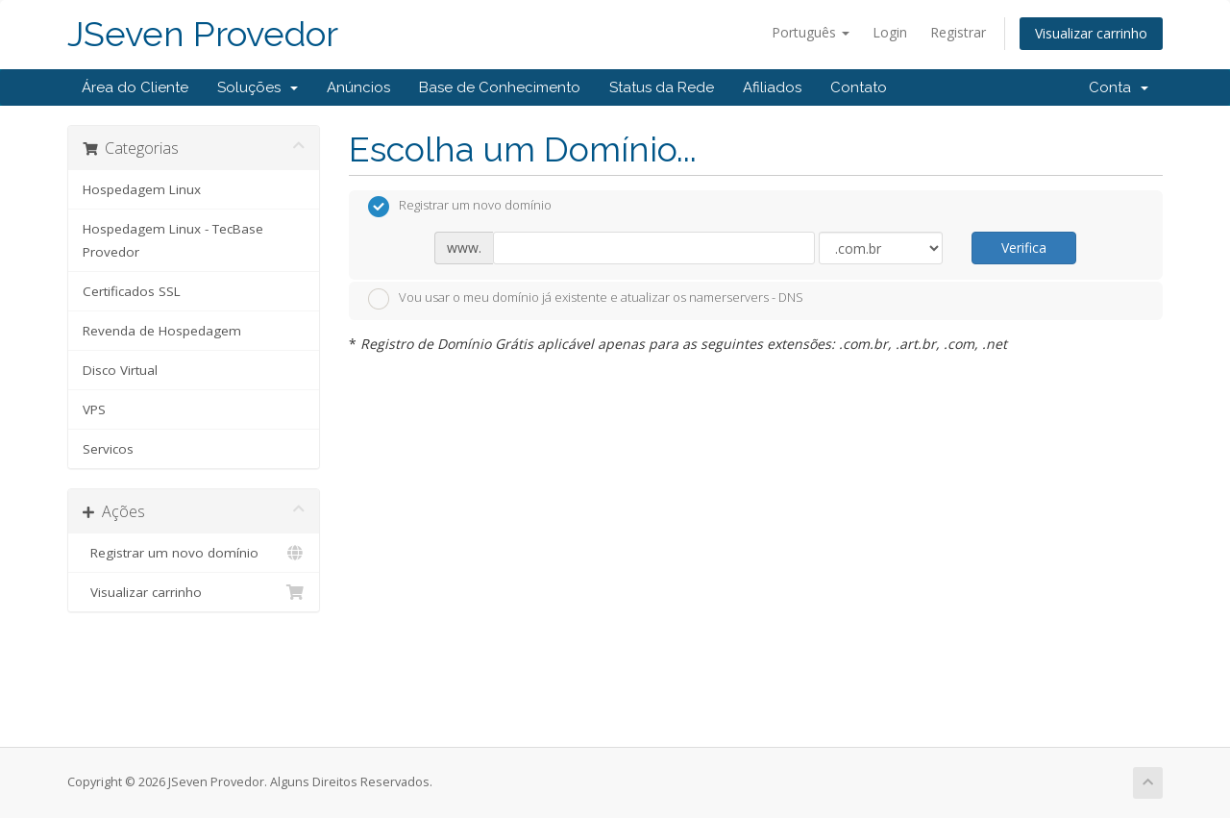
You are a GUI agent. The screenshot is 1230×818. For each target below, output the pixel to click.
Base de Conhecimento (499, 87)
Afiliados (772, 87)
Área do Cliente (135, 87)
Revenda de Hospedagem (162, 330)
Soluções (257, 87)
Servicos (108, 449)
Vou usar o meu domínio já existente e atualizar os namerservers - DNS (585, 299)
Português (810, 32)
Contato (858, 87)
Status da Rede (661, 87)
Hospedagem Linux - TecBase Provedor (173, 240)
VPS (94, 409)
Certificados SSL (132, 291)
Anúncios (358, 87)
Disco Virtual (120, 370)
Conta (1118, 87)
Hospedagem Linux (142, 189)
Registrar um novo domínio (194, 552)
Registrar (958, 32)
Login (890, 32)
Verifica (1023, 247)
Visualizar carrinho (1091, 33)
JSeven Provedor (202, 34)
